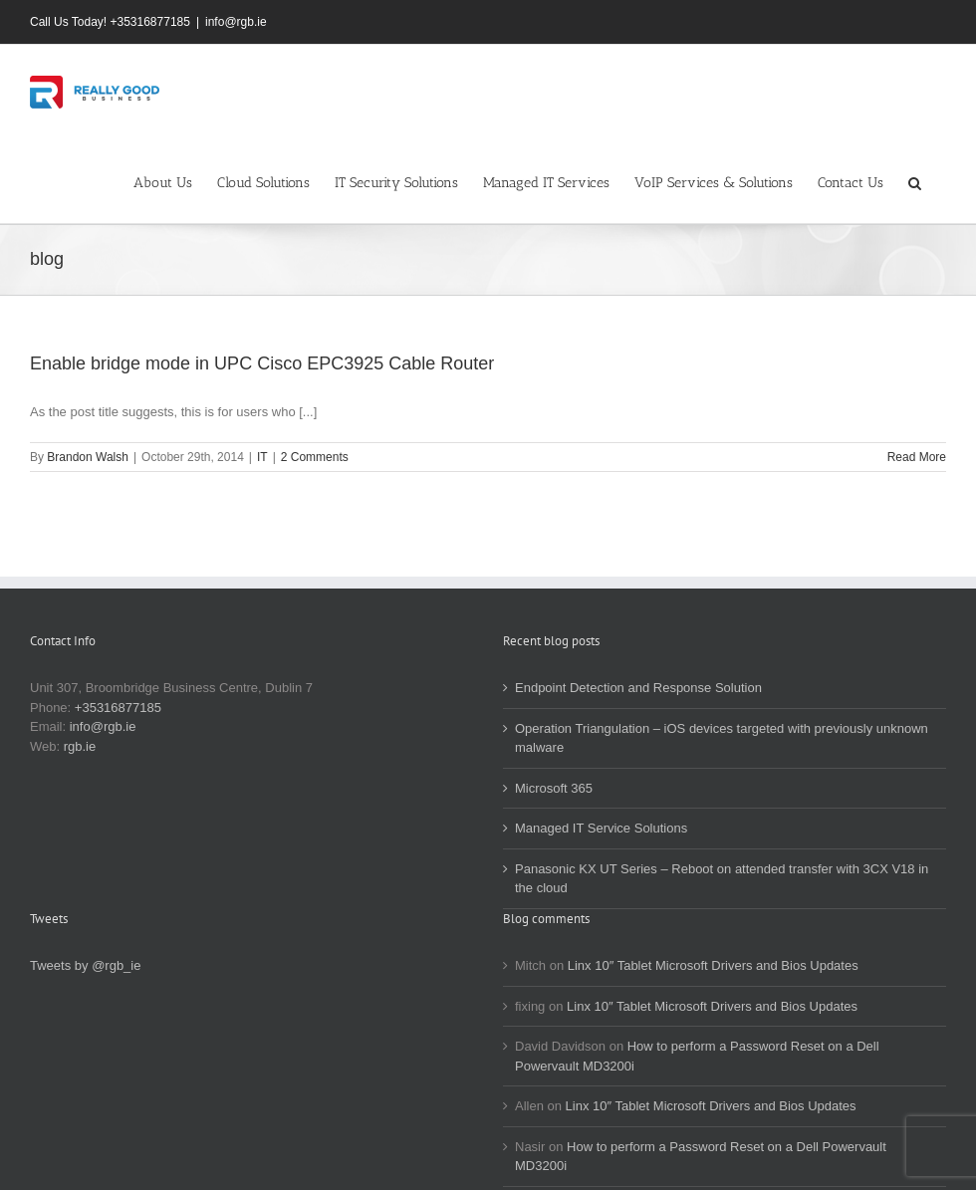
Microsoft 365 (554, 788)
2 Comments (315, 457)
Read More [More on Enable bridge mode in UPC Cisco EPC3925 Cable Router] (916, 457)
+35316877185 (118, 707)
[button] (914, 181)
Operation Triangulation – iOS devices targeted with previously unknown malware (721, 738)
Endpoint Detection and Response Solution (638, 687)
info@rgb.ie (236, 22)
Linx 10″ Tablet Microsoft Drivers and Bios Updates (713, 965)
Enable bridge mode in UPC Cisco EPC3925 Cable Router (262, 363)
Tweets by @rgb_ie (85, 965)
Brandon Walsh (87, 457)
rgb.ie (80, 746)
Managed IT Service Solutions (601, 828)
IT (262, 457)
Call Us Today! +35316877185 (110, 22)
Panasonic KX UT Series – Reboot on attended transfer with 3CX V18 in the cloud (721, 878)
